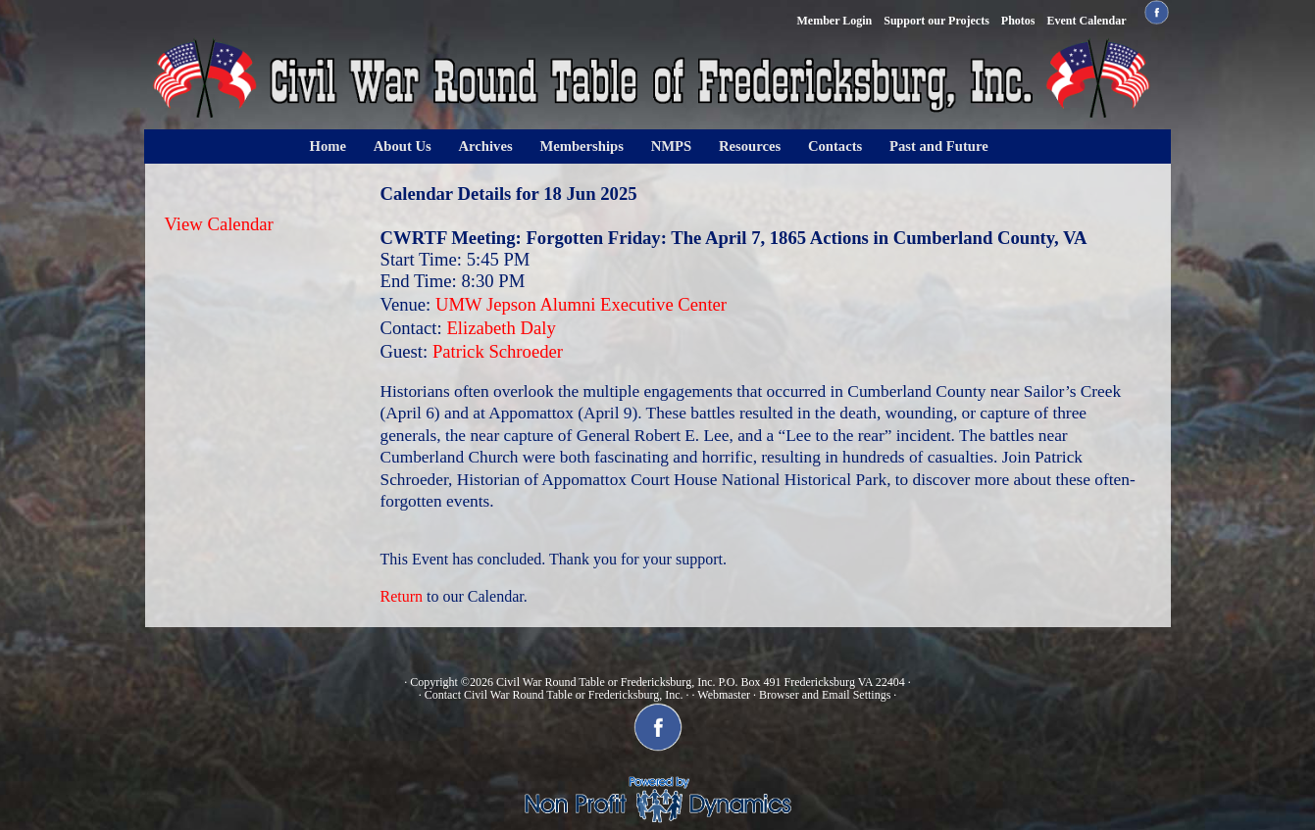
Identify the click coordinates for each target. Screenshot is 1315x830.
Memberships (581, 146)
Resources (750, 146)
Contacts (835, 146)
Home (328, 146)
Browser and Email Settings (824, 695)
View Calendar (219, 224)
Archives (486, 146)
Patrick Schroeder (497, 351)
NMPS (671, 146)
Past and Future (938, 146)
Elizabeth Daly (500, 327)
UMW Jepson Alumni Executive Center (581, 304)
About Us (402, 146)
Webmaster (723, 695)
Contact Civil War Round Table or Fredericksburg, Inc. (554, 695)
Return (402, 596)
